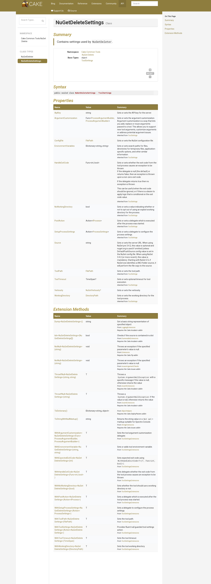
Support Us (57, 11)
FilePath (89, 140)
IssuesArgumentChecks (130, 366)
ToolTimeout (60, 279)
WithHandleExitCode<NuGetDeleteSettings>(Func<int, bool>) (69, 475)
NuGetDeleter (27, 57)
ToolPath (59, 271)
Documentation (66, 3)
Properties (169, 29)
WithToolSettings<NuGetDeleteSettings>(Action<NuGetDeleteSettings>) (69, 530)
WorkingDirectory (62, 295)
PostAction (60, 221)
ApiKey (58, 113)
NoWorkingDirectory (63, 207)
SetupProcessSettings (65, 232)
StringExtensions (127, 425)
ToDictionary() (61, 411)
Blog (53, 3)
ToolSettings (87, 60)
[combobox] (144, 3)
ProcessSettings (100, 232)
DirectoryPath (92, 295)
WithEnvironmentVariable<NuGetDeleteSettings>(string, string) (68, 450)
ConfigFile (59, 140)
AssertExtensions (128, 386)
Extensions (97, 3)
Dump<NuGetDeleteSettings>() (69, 321)
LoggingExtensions (128, 327)
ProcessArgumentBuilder (102, 118)
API (122, 3)
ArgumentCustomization (66, 118)
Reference (82, 3)
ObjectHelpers (126, 411)
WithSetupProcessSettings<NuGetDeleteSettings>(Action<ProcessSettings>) (68, 511)
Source (72, 11)
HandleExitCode (62, 163)
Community (111, 3)
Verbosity (59, 290)
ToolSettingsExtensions (130, 439)
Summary (169, 20)
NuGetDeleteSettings (31, 61)
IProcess (97, 221)
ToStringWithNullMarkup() (66, 419)
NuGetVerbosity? (93, 290)
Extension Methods (173, 33)
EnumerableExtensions (129, 338)
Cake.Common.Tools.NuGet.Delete (33, 39)
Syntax (168, 24)
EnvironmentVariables (65, 146)
